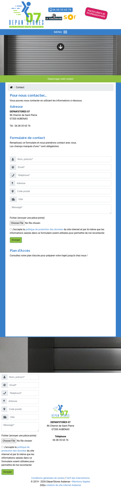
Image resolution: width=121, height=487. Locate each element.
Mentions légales (81, 481)
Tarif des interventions (78, 478)
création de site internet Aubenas (63, 485)
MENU (60, 32)
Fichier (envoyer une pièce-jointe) (27, 217)
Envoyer (16, 240)
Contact (20, 87)
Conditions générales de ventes (47, 478)
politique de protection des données (44, 229)
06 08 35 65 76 (60, 9)
